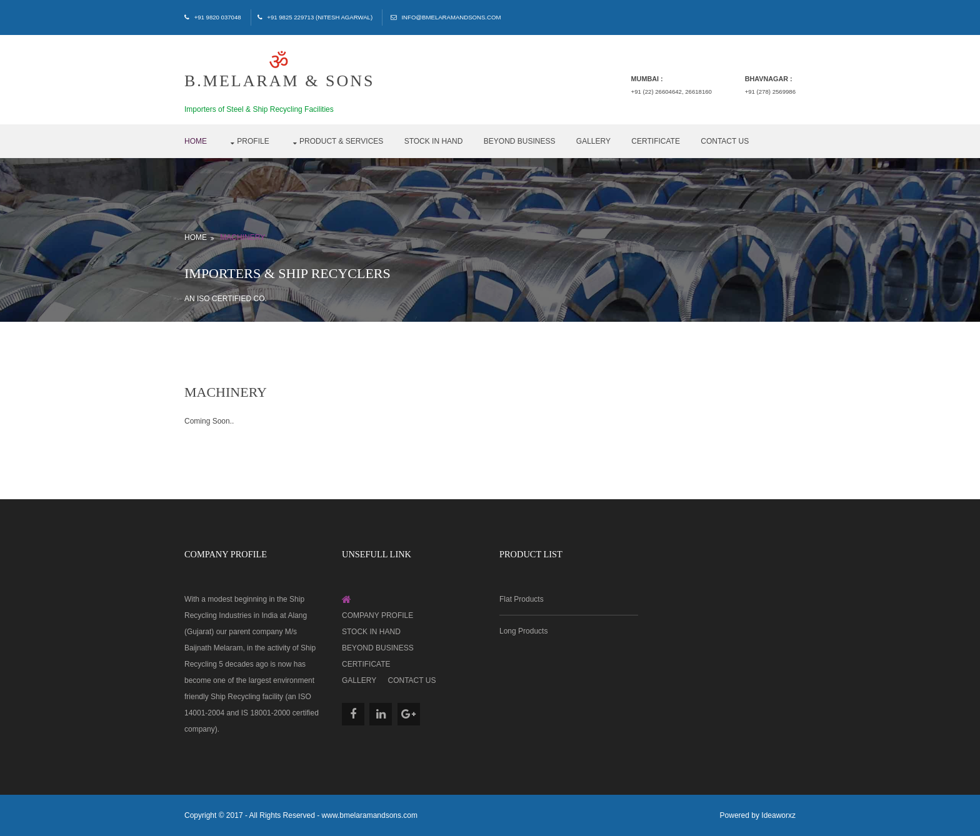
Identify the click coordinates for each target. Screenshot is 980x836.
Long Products (523, 631)
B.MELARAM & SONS (279, 70)
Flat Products (521, 599)
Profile (253, 141)
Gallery (593, 141)
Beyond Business (520, 141)
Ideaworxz (778, 815)
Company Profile (377, 615)
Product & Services (341, 141)
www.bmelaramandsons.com (370, 815)
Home (195, 141)
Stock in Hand (433, 141)
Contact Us (725, 141)
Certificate (655, 141)
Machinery (242, 237)
